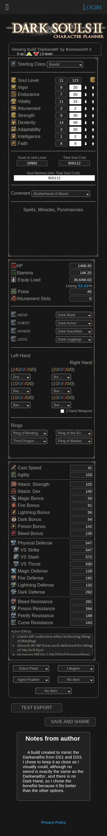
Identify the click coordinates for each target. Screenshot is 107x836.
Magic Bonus (27, 498)
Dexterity (23, 122)
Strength (23, 115)
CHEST (20, 323)
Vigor (19, 87)
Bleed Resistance (32, 601)
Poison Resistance (33, 608)
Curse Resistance (32, 622)
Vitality (21, 101)
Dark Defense (28, 592)
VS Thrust (27, 564)
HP (17, 265)
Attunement (25, 108)
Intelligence (25, 136)
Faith (19, 143)
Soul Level (25, 80)
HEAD (19, 315)
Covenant (20, 193)
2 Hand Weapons (79, 411)
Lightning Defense (32, 585)
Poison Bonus (28, 526)
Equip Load (25, 279)
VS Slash (26, 557)
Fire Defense (27, 578)
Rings (16, 425)
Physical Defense (31, 543)
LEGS (19, 339)
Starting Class (29, 64)
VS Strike (26, 550)
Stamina (22, 272)
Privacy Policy (53, 822)
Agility (20, 474)
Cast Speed (26, 467)
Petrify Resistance (32, 615)
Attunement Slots (31, 298)
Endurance (25, 94)
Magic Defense (29, 571)
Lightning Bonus (30, 512)
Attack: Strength (30, 484)
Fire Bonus (25, 505)
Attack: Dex (25, 491)
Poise (20, 291)
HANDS (20, 331)
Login (92, 7)
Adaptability (26, 129)
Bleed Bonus (27, 533)
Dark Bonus (26, 519)
